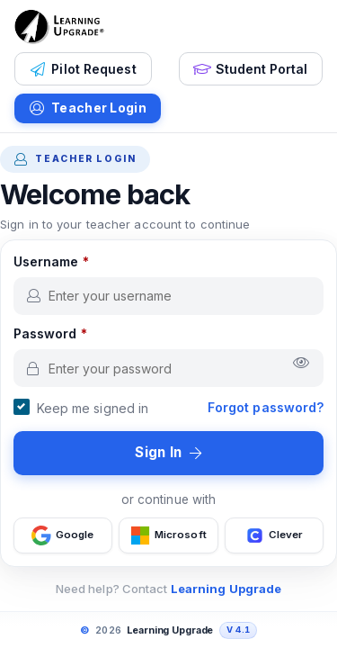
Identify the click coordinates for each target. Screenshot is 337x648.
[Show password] (301, 363)
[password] (168, 368)
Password (50, 333)
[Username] (168, 296)
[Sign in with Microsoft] (168, 536)
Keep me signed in (93, 408)
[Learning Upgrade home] (59, 27)
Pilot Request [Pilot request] (83, 69)
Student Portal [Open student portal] (250, 69)
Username (51, 261)
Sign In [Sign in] (168, 452)
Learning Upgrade (226, 588)
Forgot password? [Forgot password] (266, 407)
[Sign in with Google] (63, 536)
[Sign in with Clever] (274, 536)
